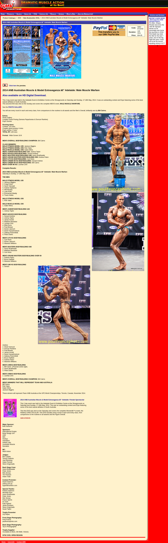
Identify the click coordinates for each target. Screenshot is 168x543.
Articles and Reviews (157, 15)
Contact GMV (21, 542)
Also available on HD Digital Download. (24, 95)
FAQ (35, 14)
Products (10, 14)
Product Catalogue (9, 18)
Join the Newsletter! (85, 14)
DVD (19, 18)
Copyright (11, 542)
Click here (9, 86)
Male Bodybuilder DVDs (31, 18)
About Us (27, 14)
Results (53, 14)
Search (19, 14)
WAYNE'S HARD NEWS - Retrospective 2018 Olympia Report (157, 19)
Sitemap (61, 14)
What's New (70, 14)
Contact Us (43, 14)
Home (3, 14)
